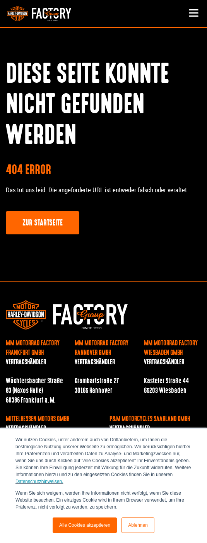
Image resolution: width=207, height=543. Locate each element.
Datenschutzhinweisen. (39, 481)
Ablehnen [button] (138, 525)
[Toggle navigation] (193, 13)
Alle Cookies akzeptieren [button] (84, 525)
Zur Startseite (42, 223)
